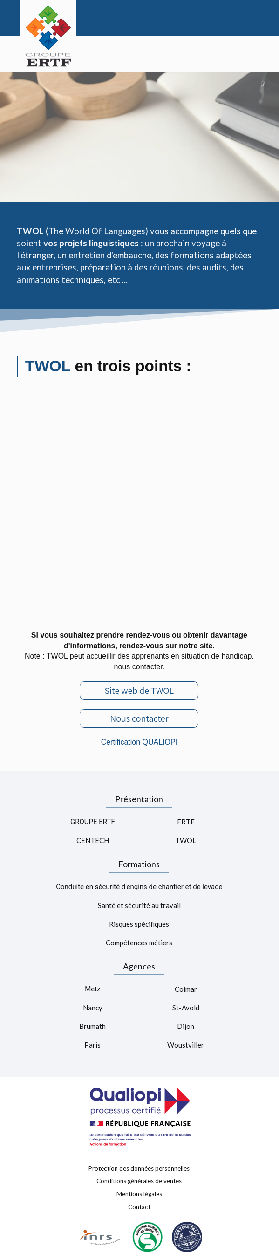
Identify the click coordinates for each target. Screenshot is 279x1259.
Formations (139, 864)
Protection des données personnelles (139, 1168)
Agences (139, 966)
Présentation (139, 799)
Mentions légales (139, 1194)
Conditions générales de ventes (139, 1181)
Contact (139, 1206)
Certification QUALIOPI (139, 742)
